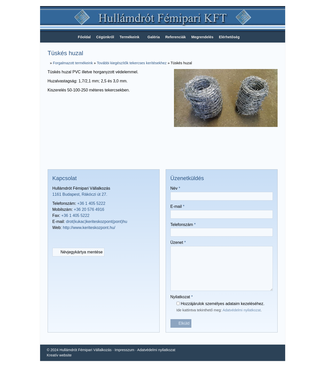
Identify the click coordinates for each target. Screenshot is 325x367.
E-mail (177, 206)
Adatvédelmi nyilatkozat (246, 310)
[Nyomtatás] (190, 159)
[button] (281, 37)
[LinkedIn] (154, 159)
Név (175, 188)
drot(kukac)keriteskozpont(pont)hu (99, 221)
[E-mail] (181, 159)
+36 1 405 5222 (93, 203)
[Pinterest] (163, 159)
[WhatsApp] (172, 159)
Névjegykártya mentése (79, 252)
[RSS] (75, 238)
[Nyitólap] (162, 19)
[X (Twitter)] (144, 159)
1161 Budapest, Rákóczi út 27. (80, 194)
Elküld (181, 323)
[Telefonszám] (66, 238)
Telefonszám (184, 224)
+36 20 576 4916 (90, 209)
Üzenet (178, 242)
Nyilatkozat (182, 297)
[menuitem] (79, 37)
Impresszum (126, 350)
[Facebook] (135, 159)
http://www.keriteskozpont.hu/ (92, 227)
